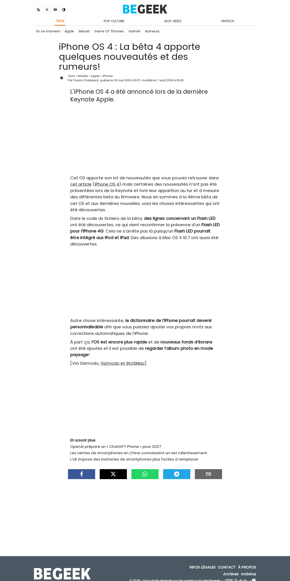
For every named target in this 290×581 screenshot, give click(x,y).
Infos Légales (202, 567)
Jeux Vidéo (173, 21)
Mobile (83, 76)
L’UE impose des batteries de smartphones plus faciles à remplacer (134, 459)
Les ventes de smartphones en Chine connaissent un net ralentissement (138, 453)
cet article (81, 184)
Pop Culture (114, 21)
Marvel (84, 31)
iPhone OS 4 (107, 184)
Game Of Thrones (109, 31)
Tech (60, 21)
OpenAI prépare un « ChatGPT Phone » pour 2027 (115, 446)
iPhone (108, 76)
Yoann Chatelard (85, 80)
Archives (231, 574)
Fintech (227, 21)
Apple (69, 31)
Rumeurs (152, 31)
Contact (227, 567)
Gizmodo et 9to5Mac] (123, 363)
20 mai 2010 (122, 80)
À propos (247, 567)
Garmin (134, 31)
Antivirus (248, 574)
